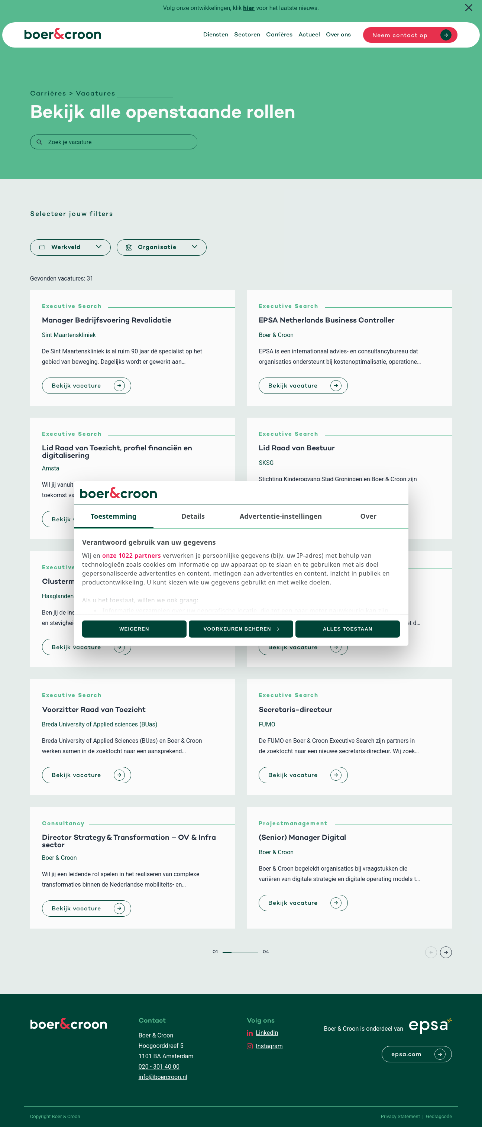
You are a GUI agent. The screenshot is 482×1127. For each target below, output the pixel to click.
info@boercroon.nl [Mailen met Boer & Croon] (163, 1077)
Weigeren (134, 629)
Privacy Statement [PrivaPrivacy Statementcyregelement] (400, 1116)
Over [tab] (368, 515)
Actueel (309, 35)
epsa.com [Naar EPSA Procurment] (406, 1055)
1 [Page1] (227, 952)
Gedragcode (439, 1116)
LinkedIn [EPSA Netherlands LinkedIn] (267, 1032)
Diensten (215, 35)
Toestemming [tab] (113, 515)
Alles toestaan (347, 629)
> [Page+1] (446, 952)
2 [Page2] (236, 952)
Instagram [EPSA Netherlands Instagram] (269, 1046)
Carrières (279, 35)
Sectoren (247, 35)
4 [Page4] (253, 952)
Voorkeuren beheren (241, 629)
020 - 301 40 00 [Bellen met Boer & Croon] (159, 1066)
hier (249, 9)
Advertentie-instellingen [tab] (281, 515)
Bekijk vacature (76, 386)
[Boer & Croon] (62, 37)
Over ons (338, 35)
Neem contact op (400, 36)
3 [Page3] (244, 952)
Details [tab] (193, 515)
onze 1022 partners (131, 555)
